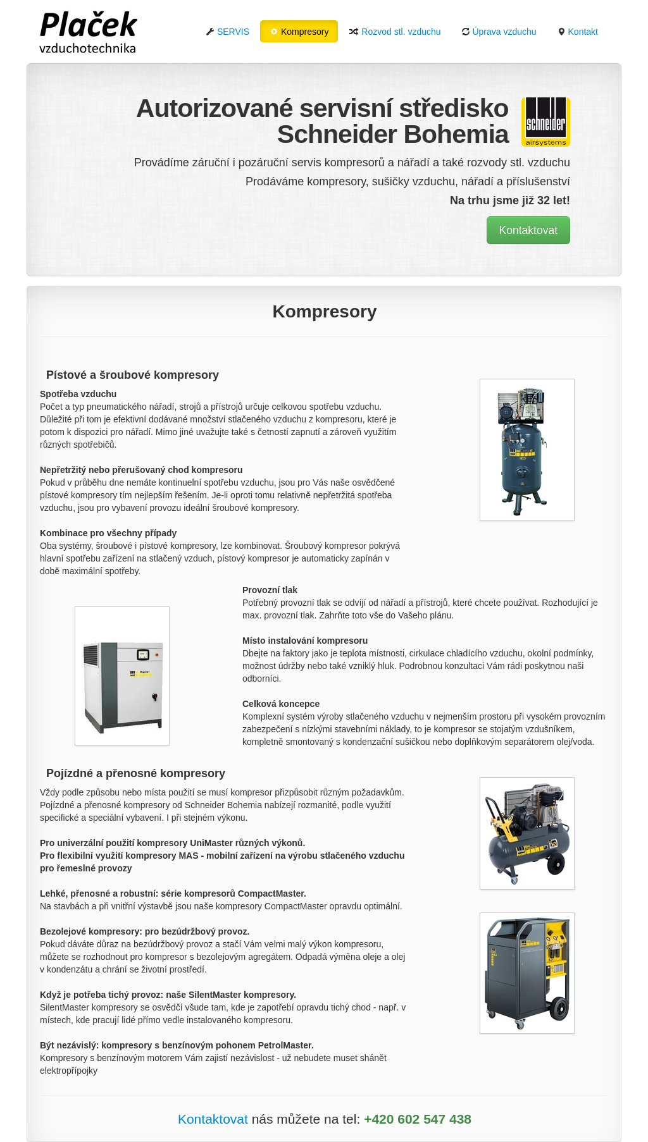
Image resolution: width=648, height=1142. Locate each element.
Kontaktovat (528, 230)
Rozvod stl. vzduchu (394, 32)
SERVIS (227, 32)
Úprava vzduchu (499, 32)
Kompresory (299, 32)
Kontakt (577, 32)
